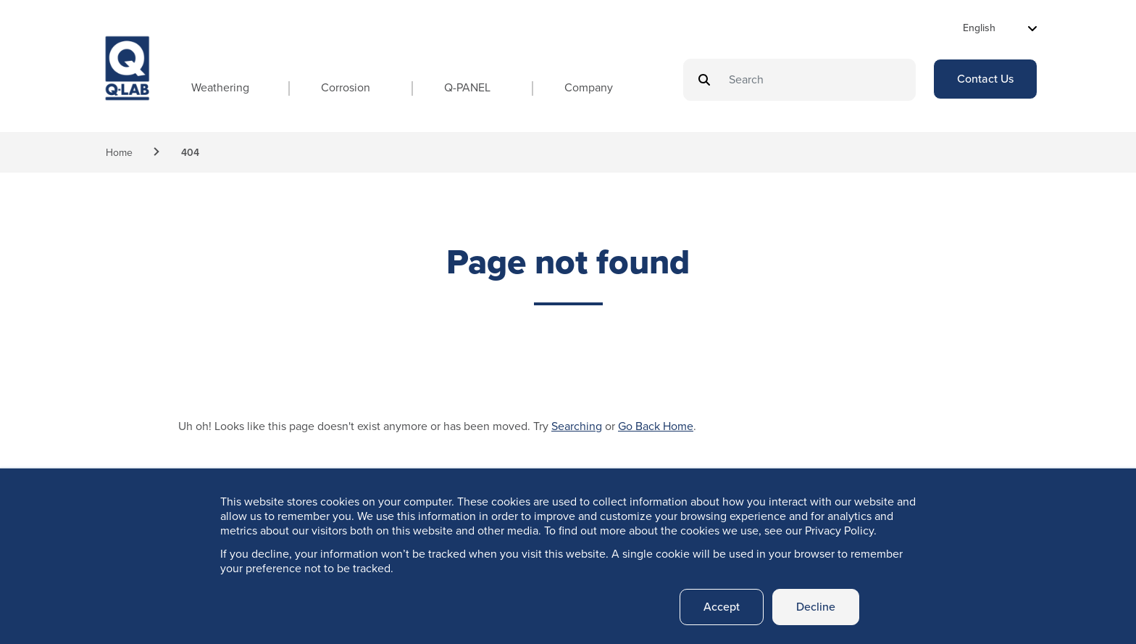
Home (119, 152)
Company (588, 87)
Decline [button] (815, 606)
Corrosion (345, 87)
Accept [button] (721, 606)
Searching (576, 426)
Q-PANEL (467, 87)
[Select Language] (1000, 28)
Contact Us (985, 78)
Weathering (220, 87)
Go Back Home (655, 426)
